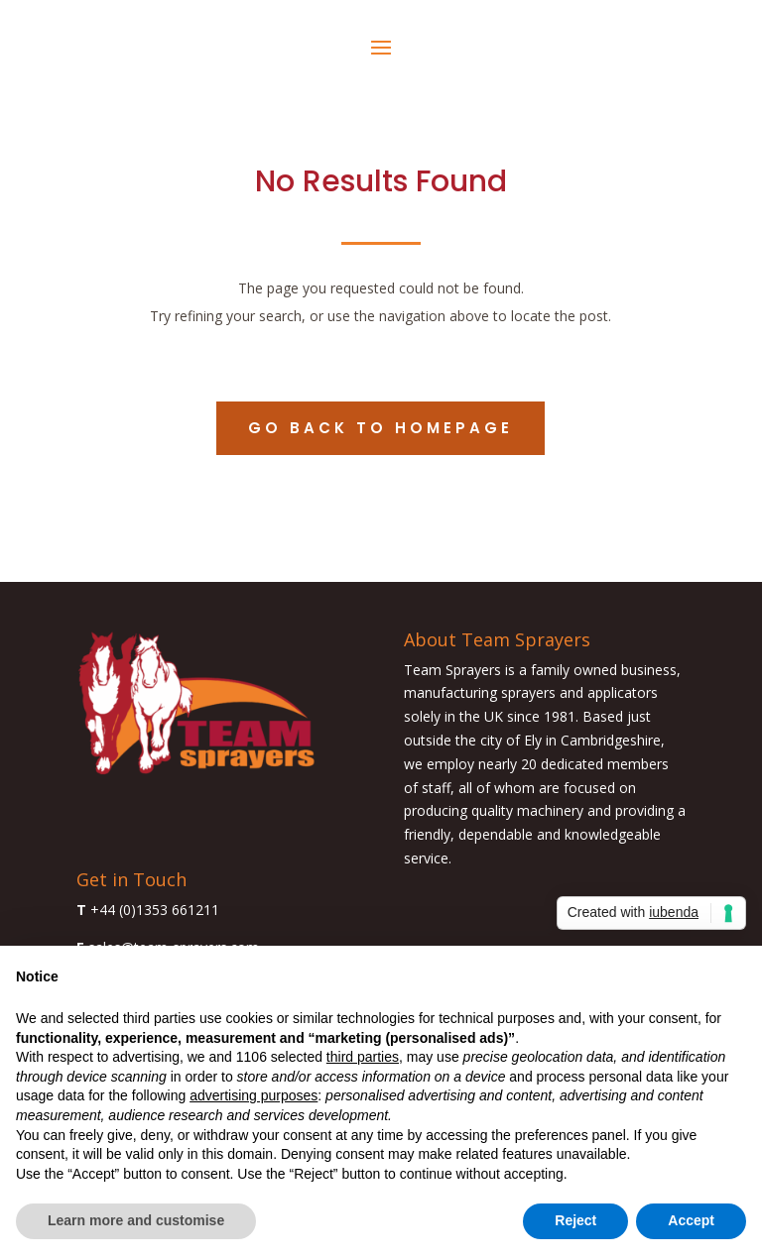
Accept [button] (691, 1220)
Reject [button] (575, 1220)
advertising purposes (254, 1095)
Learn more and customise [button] (136, 1220)
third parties (362, 1057)
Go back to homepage (380, 427)
